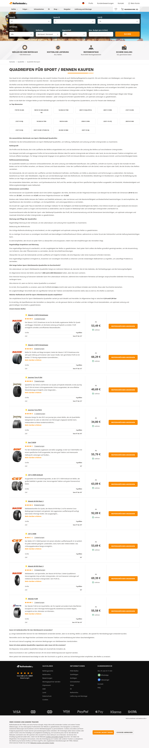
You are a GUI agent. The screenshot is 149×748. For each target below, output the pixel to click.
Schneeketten (39, 9)
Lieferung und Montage (83, 9)
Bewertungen (47, 678)
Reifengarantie (47, 671)
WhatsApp (103, 675)
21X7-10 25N (130, 110)
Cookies (45, 700)
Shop (57, 9)
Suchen (127, 34)
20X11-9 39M (107, 110)
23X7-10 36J (85, 130)
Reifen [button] (14, 9)
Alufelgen (73, 678)
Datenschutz (47, 696)
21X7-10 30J (19, 121)
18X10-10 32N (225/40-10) (41, 111)
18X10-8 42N (63, 121)
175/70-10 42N (19, 110)
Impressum (46, 685)
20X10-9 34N (130, 121)
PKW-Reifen (74, 671)
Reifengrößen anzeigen (123, 326)
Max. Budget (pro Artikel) (98, 30)
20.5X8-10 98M (63, 130)
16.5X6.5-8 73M (63, 110)
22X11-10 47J (107, 121)
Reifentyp (39, 30)
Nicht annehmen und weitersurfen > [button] (136, 718)
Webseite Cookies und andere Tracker (42, 743)
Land (44, 692)
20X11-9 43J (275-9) (85, 110)
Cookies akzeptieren (103, 732)
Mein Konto (134, 3)
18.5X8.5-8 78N (41, 121)
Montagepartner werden (51, 682)
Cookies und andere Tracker (54, 737)
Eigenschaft (66, 30)
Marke (11, 30)
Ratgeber (67, 9)
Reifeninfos (46, 674)
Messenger (103, 679)
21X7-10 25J (19, 130)
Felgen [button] (26, 9)
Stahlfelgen (74, 674)
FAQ (99, 688)
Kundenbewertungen (105, 3)
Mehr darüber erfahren (33, 360)
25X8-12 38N (85, 121)
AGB (44, 689)
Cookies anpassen (125, 732)
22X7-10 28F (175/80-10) (41, 130)
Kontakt (121, 3)
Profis (91, 3)
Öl (49, 9)
